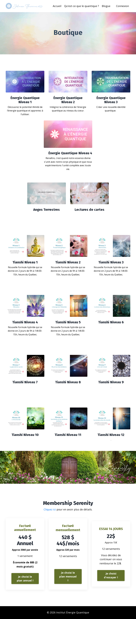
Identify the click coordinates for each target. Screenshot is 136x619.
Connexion (122, 6)
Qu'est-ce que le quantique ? (81, 6)
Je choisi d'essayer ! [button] (111, 575)
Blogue (106, 6)
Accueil (57, 6)
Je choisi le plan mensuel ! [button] (68, 576)
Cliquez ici (50, 509)
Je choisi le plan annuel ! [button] (25, 578)
